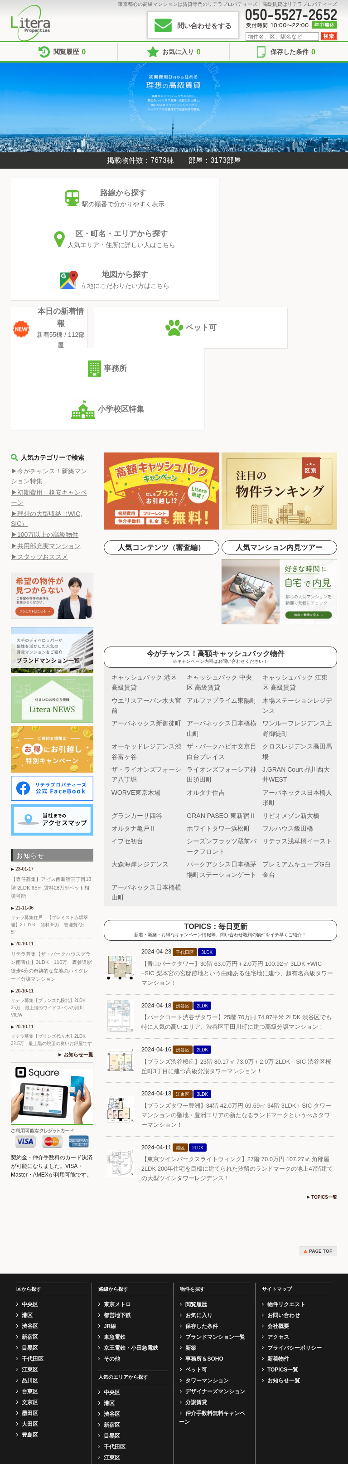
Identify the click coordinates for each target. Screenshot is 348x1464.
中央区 (30, 1141)
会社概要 (278, 1163)
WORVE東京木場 (136, 629)
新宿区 (30, 1174)
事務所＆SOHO (204, 1195)
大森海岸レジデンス (140, 701)
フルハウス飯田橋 (287, 665)
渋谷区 (30, 1163)
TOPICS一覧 (324, 1033)
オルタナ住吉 (206, 629)
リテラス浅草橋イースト (297, 677)
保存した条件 (293, 52)
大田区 (30, 1261)
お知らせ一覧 (79, 876)
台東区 (30, 1228)
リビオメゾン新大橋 (290, 652)
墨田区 (30, 1250)
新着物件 (278, 1195)
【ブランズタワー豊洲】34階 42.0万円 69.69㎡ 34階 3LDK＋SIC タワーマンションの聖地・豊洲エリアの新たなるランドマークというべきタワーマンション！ (236, 952)
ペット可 (196, 1206)
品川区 (30, 1217)
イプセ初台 (127, 677)
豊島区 (30, 1272)
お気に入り (181, 52)
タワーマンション (207, 1217)
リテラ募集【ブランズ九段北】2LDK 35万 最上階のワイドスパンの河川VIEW (50, 830)
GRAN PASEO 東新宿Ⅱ (221, 652)
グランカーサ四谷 (136, 652)
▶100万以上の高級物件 (44, 371)
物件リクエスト (286, 1141)
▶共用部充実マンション (46, 382)
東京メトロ (117, 1141)
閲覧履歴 (69, 52)
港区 (27, 1152)
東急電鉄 (115, 1174)
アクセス (278, 1174)
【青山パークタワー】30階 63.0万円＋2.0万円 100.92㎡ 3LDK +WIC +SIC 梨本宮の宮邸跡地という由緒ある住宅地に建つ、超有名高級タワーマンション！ (237, 810)
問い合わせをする (204, 25)
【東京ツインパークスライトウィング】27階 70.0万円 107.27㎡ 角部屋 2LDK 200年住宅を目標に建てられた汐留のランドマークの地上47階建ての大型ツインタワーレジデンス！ (237, 1005)
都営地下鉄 (117, 1152)
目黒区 (30, 1185)
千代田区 (33, 1195)
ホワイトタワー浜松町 (218, 665)
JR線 (110, 1163)
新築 (190, 1185)
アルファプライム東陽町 (221, 537)
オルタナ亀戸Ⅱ (133, 665)
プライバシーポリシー (294, 1185)
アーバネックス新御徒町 (146, 560)
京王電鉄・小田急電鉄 (131, 1185)
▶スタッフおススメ (39, 393)
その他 (112, 1195)
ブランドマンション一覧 (215, 1174)
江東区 (30, 1206)
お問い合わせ (283, 1152)
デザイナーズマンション (215, 1228)
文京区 (30, 1239)
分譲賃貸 (196, 1239)
